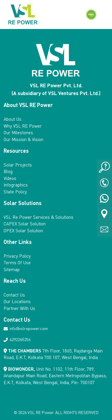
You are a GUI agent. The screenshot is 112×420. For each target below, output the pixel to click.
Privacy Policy (17, 256)
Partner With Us (19, 308)
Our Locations (17, 301)
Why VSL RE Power (23, 126)
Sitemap (12, 269)
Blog (8, 171)
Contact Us (14, 295)
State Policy (15, 192)
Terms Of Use (17, 262)
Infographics (16, 185)
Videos (10, 178)
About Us (13, 119)
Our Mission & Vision (23, 139)
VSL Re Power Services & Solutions (38, 217)
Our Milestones (18, 132)
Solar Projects (18, 165)
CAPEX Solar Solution (25, 224)
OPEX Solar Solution (23, 230)
